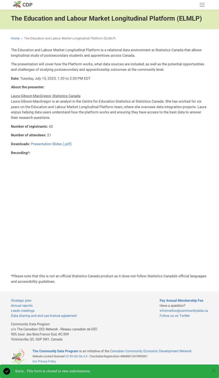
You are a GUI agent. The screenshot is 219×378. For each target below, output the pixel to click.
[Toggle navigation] (202, 5)
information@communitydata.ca (184, 311)
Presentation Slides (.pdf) (51, 144)
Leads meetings (23, 311)
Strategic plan (21, 301)
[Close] (214, 371)
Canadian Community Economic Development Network (151, 351)
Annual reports (22, 306)
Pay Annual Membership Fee (181, 301)
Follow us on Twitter (175, 316)
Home (15, 38)
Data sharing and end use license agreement (44, 316)
